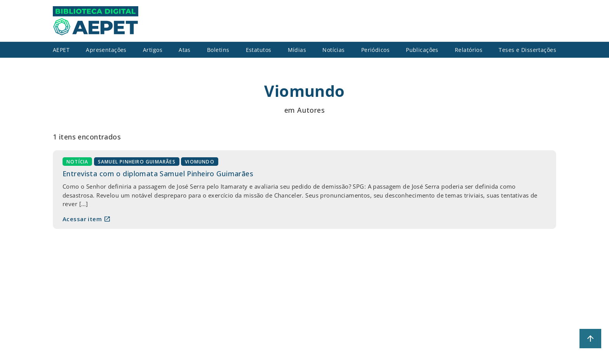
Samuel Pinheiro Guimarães (137, 161)
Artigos (152, 49)
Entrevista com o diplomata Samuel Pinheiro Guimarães (158, 173)
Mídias (297, 49)
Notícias (333, 49)
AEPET (61, 49)
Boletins (218, 49)
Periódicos (375, 49)
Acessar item (87, 219)
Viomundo (199, 161)
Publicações (422, 49)
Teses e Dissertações (527, 49)
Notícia (77, 161)
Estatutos (258, 49)
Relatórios (468, 49)
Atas (185, 49)
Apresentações (106, 49)
